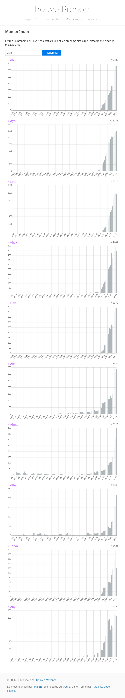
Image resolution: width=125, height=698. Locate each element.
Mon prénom (74, 19)
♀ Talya (12, 546)
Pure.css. (97, 686)
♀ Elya (12, 303)
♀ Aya (11, 121)
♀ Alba (12, 485)
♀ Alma (12, 424)
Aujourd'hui (32, 19)
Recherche (53, 19)
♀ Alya (11, 60)
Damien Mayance (46, 680)
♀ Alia (11, 364)
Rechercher (51, 52)
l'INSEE (37, 686)
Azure (66, 686)
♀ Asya (12, 607)
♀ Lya (11, 181)
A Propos (94, 19)
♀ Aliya (12, 242)
